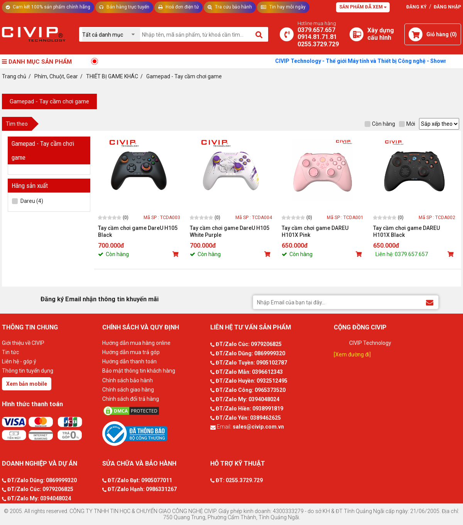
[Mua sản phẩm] (176, 254)
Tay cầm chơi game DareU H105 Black (137, 231)
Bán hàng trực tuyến (124, 7)
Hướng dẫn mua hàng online (136, 343)
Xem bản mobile (26, 384)
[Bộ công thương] (154, 433)
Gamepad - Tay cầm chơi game (49, 101)
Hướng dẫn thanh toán (129, 361)
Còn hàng (380, 124)
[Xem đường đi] (352, 354)
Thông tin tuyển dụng (27, 371)
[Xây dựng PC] (356, 34)
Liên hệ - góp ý (19, 361)
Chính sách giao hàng (128, 390)
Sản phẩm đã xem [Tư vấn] (363, 7)
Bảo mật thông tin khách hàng (138, 371)
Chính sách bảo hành (127, 380)
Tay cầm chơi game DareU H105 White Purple (229, 231)
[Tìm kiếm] (259, 34)
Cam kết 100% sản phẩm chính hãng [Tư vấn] (48, 7)
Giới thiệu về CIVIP (23, 343)
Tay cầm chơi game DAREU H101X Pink (315, 231)
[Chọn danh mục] (111, 34)
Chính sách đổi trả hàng (130, 399)
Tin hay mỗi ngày (283, 7)
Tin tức (10, 352)
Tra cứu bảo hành (230, 7)
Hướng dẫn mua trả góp (131, 352)
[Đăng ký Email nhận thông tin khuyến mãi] (429, 301)
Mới (407, 124)
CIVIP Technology (370, 343)
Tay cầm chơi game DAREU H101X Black (406, 231)
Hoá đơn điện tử (178, 7)
